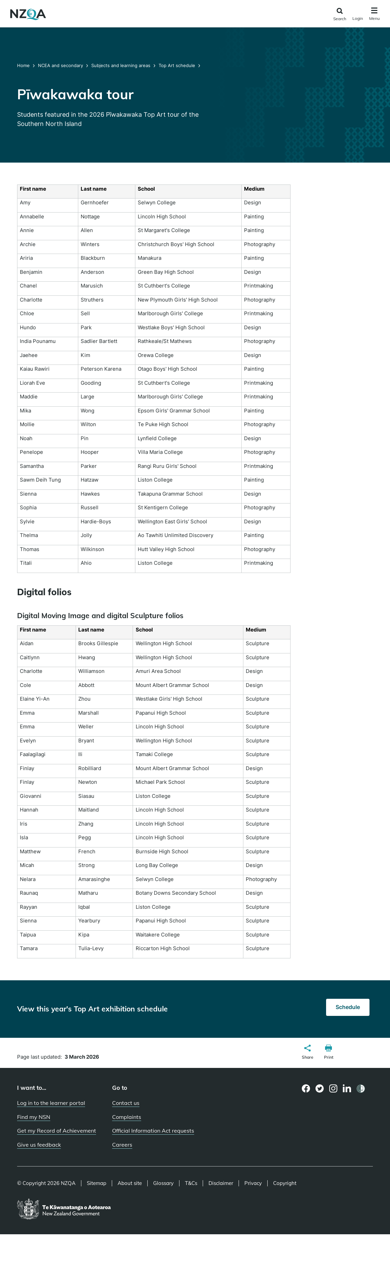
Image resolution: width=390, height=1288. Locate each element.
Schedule (348, 1007)
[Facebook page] (306, 1088)
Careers (122, 1144)
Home (24, 65)
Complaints (126, 1116)
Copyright (284, 1183)
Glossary (163, 1183)
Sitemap (96, 1183)
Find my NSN (33, 1116)
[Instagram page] (333, 1088)
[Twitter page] (319, 1088)
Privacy (253, 1183)
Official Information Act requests (153, 1130)
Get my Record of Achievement (56, 1130)
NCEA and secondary (60, 65)
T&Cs (191, 1183)
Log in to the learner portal (51, 1102)
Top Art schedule (177, 65)
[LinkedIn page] (347, 1088)
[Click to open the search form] (339, 14)
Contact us (125, 1102)
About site (130, 1183)
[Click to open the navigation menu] (374, 15)
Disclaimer (221, 1183)
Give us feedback (39, 1144)
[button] (307, 1053)
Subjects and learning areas (120, 65)
